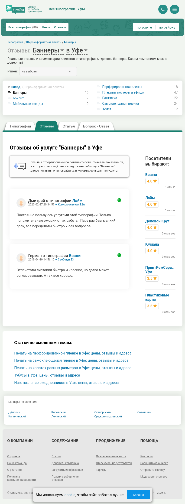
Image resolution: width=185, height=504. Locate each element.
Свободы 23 (66, 259)
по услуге (144, 27)
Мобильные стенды (28, 103)
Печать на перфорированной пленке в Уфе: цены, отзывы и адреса (72, 353)
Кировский (58, 412)
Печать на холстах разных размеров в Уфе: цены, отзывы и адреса (72, 368)
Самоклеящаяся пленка (120, 103)
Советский (144, 412)
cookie (70, 495)
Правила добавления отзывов (65, 478)
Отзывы (60, 27)
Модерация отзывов (153, 476)
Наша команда (17, 463)
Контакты (146, 456)
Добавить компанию (65, 463)
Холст (106, 109)
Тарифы (101, 469)
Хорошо (138, 495)
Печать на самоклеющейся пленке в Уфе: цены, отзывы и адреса (71, 360)
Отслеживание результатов (114, 463)
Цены (46, 27)
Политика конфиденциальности (21, 478)
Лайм (77, 200)
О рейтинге (14, 469)
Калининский (17, 416)
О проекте (13, 456)
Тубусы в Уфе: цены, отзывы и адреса (47, 375)
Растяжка (109, 98)
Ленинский (58, 416)
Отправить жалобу (152, 469)
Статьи (56, 456)
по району (167, 27)
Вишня (75, 255)
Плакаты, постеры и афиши (123, 92)
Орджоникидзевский (108, 416)
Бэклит (18, 98)
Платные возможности (111, 456)
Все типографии (23, 27)
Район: (12, 71)
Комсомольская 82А (71, 204)
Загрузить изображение (67, 469)
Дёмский (14, 412)
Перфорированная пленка (122, 86)
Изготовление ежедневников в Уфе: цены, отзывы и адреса (66, 382)
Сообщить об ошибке (154, 463)
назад (37, 87)
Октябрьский (103, 412)
